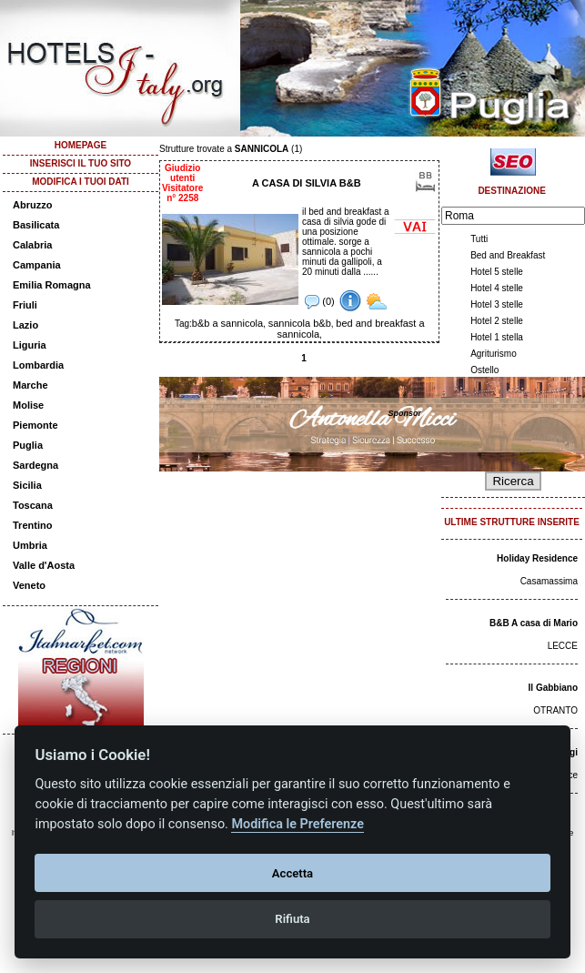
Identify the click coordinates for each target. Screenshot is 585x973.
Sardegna (35, 465)
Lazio (25, 324)
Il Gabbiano (553, 688)
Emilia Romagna (52, 284)
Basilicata (36, 224)
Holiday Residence (537, 558)
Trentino (32, 525)
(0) (320, 301)
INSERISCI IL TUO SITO (80, 163)
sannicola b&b (299, 323)
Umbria (30, 545)
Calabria (32, 244)
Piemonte (35, 425)
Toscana (33, 505)
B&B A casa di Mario (533, 623)
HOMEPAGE (81, 145)
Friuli (25, 304)
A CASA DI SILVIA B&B (306, 182)
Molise (28, 405)
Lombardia (38, 365)
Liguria (29, 345)
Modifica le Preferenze (297, 824)
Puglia (28, 445)
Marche (30, 385)
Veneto (29, 585)
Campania (37, 264)
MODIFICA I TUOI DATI (80, 182)
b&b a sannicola (227, 323)
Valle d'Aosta (44, 565)
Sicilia (27, 485)
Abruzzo (32, 204)
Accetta (292, 873)
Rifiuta (292, 919)
